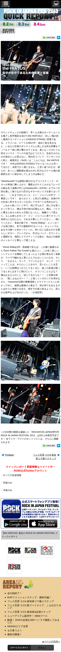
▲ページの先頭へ (51, 641)
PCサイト (42, 648)
